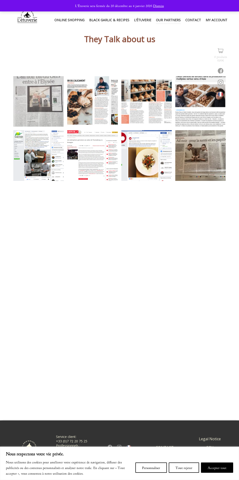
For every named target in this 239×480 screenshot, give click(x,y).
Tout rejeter (184, 467)
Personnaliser (151, 467)
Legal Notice (210, 438)
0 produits (220, 58)
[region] (119, 463)
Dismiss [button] (158, 5)
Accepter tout (217, 467)
